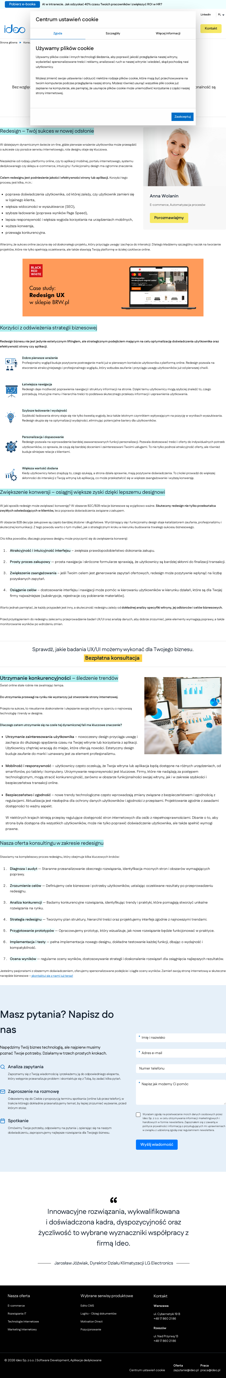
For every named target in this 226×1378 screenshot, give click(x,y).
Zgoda (57, 33)
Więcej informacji (168, 33)
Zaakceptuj (183, 117)
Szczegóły (113, 33)
